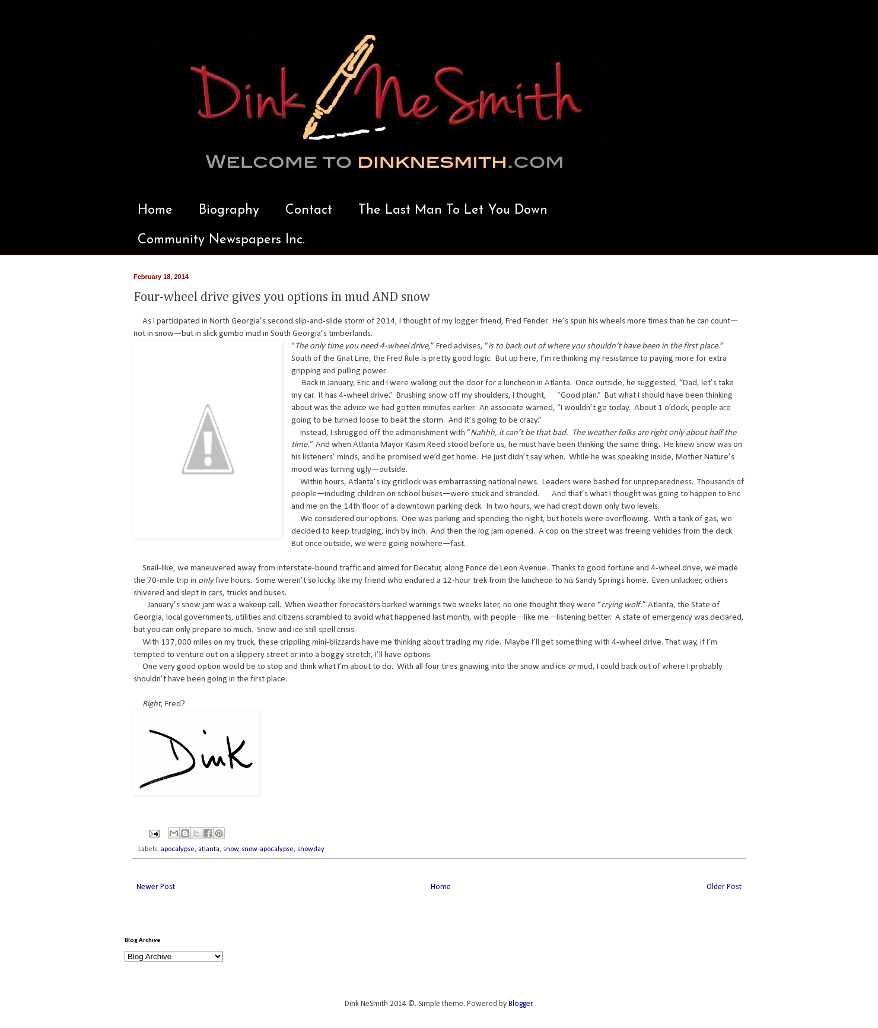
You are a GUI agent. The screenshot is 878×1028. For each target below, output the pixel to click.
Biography (229, 210)
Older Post (724, 887)
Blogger (520, 1004)
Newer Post (155, 887)
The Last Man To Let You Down (453, 210)
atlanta (209, 849)
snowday (311, 849)
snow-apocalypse (267, 849)
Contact (308, 210)
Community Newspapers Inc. (221, 240)
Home (155, 210)
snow (230, 849)
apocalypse (178, 849)
